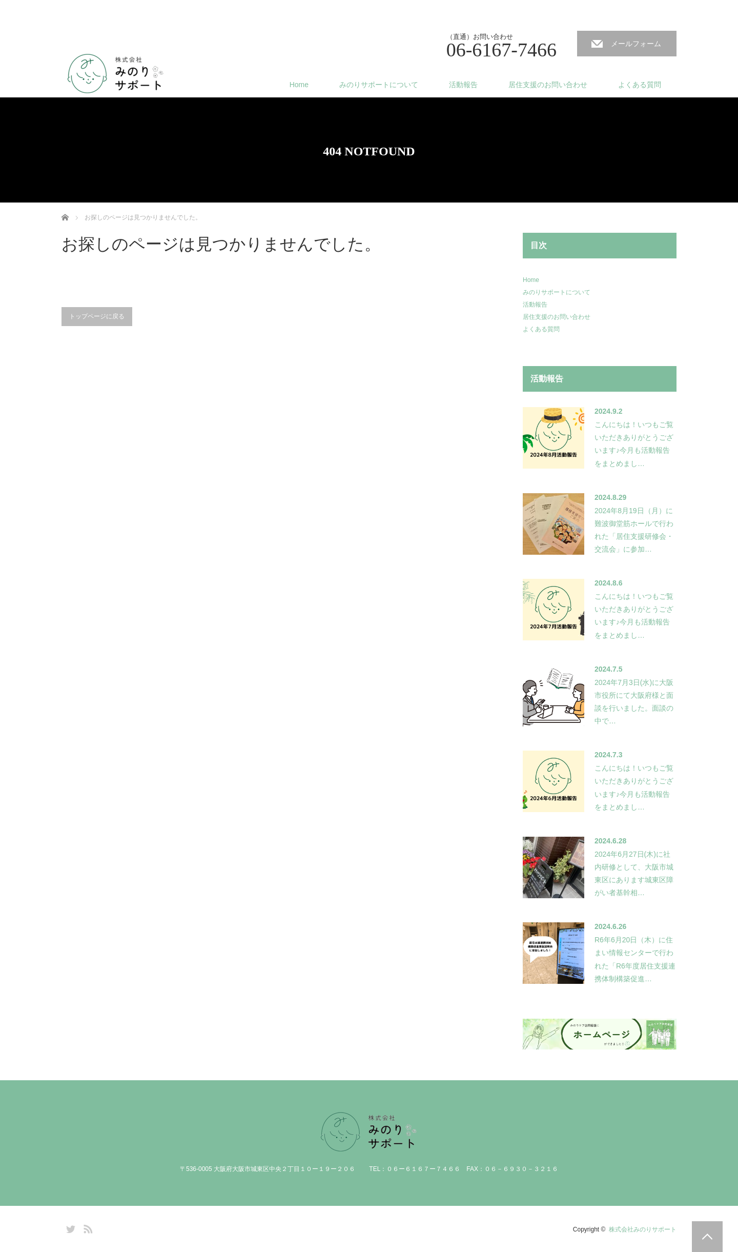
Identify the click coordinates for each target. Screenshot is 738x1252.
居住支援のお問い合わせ (547, 84)
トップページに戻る (97, 316)
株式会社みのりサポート (642, 1229)
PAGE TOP (707, 1236)
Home (299, 84)
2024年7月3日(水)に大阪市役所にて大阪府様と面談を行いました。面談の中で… (633, 701)
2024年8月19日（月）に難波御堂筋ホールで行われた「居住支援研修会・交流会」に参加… (633, 530)
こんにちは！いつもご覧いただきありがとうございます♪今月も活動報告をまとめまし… (633, 444)
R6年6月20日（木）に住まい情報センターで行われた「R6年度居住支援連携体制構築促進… (634, 959)
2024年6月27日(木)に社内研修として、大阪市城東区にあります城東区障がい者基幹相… (633, 873)
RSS (86, 1227)
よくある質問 (639, 84)
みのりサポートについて (378, 84)
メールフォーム (636, 43)
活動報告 (463, 84)
